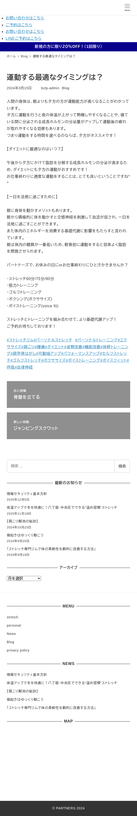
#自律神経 (24, 367)
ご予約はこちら (19, 25)
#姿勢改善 (73, 347)
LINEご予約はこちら (24, 38)
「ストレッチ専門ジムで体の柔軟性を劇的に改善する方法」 (51, 549)
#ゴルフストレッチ (26, 360)
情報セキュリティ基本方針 (27, 494)
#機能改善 (91, 347)
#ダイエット (54, 347)
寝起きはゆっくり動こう (25, 535)
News (11, 634)
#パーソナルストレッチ (53, 340)
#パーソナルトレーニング (96, 340)
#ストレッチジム (20, 340)
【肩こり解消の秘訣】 (22, 521)
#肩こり (28, 347)
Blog (66, 88)
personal (14, 625)
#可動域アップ (48, 354)
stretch (12, 617)
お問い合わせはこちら (25, 18)
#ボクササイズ (54, 360)
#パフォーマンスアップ (80, 354)
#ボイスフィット (113, 360)
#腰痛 (40, 347)
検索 (122, 466)
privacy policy (18, 650)
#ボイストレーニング (83, 360)
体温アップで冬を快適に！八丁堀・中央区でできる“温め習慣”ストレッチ (62, 507)
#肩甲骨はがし (23, 354)
